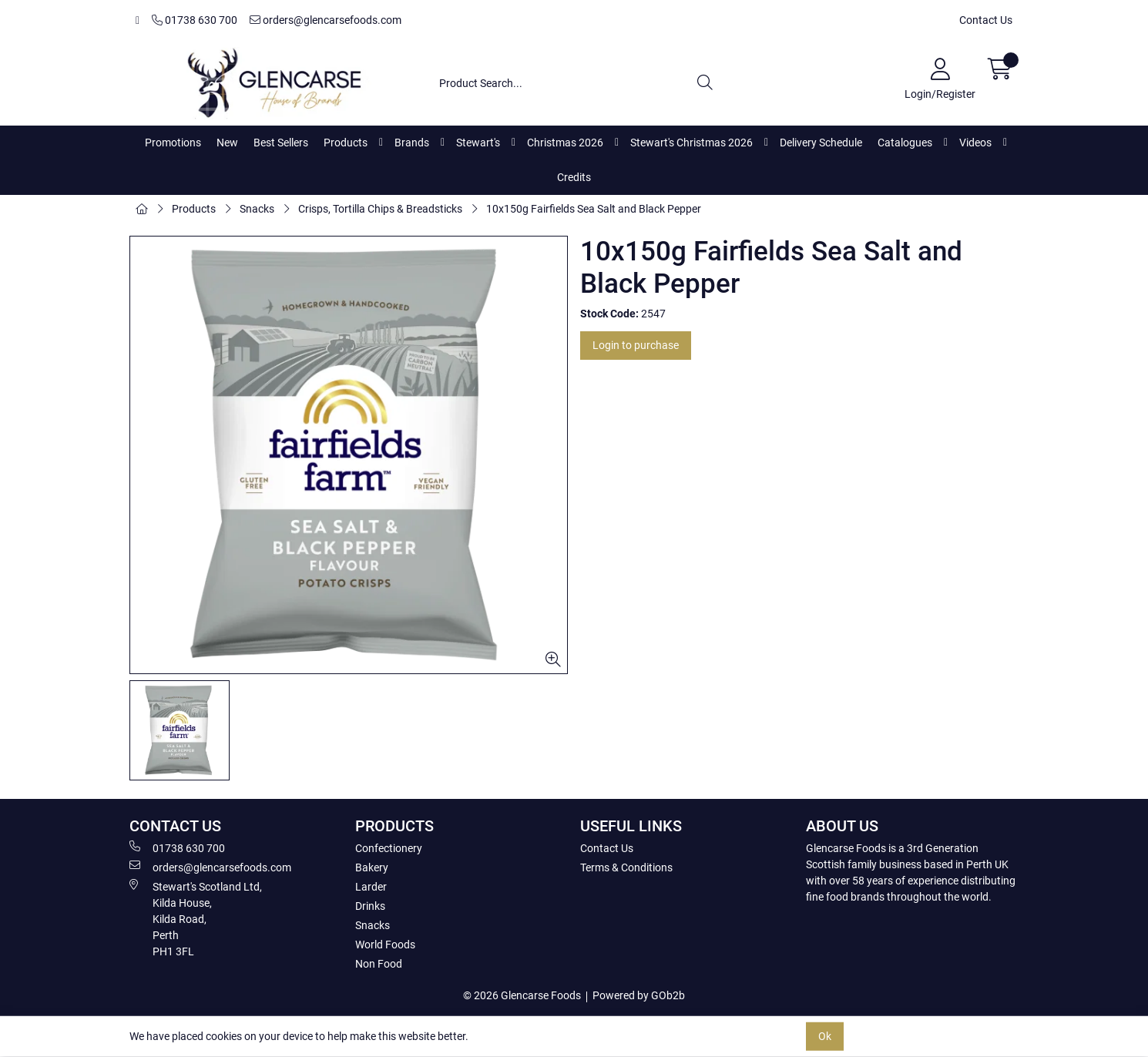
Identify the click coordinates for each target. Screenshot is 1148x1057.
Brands (411, 142)
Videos (975, 142)
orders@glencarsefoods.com (325, 20)
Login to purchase (635, 345)
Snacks (257, 209)
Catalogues (905, 142)
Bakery (371, 867)
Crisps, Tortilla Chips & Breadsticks (380, 209)
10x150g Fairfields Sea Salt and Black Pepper (593, 209)
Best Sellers (280, 142)
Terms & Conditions (626, 867)
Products (346, 142)
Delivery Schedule (821, 142)
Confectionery (388, 848)
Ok (824, 1036)
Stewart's (478, 142)
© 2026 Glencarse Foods (522, 995)
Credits (574, 177)
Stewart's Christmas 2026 (691, 142)
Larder (371, 887)
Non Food (378, 964)
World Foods (385, 944)
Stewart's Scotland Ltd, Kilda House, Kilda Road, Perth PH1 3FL (195, 918)
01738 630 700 (194, 20)
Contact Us (985, 20)
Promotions (173, 142)
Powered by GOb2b (638, 995)
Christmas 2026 (565, 142)
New (227, 142)
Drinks (370, 906)
